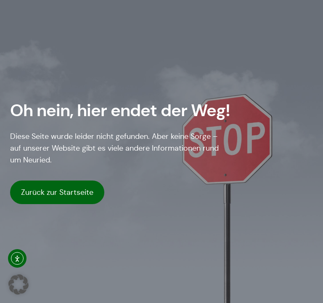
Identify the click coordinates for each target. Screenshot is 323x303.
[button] (18, 284)
